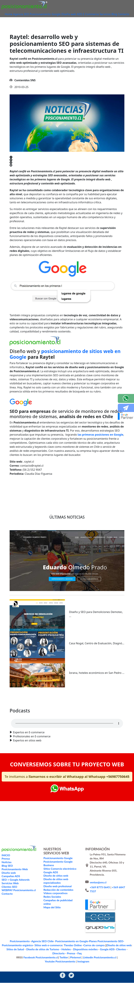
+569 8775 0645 (100, 893)
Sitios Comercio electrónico (59, 875)
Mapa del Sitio (52, 913)
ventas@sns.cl (98, 888)
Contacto (67, 20)
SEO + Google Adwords (15, 886)
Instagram (125, 959)
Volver (19, 492)
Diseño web (73, 14)
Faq (122, 955)
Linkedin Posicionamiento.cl (76, 959)
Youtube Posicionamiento (105, 959)
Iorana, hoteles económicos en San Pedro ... (96, 679)
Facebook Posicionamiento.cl (26, 959)
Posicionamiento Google (50, 14)
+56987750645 (117, 783)
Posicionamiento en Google (58, 947)
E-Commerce (97, 14)
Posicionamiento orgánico (116, 947)
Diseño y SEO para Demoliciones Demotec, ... (96, 620)
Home (12, 14)
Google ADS (80, 955)
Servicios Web (10, 889)
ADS (85, 14)
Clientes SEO (9, 893)
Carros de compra (67, 951)
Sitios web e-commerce (28, 951)
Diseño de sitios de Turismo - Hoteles (29, 955)
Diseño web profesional (57, 892)
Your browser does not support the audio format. (67, 729)
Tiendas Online (49, 951)
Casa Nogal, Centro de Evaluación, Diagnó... (96, 650)
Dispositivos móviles (61, 955)
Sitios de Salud (108, 951)
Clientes (92, 955)
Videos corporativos (55, 899)
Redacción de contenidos (58, 896)
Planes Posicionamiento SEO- (88, 947)
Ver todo (67, 704)
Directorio (103, 955)
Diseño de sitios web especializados (56, 887)
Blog (123, 14)
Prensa (114, 955)
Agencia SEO (25, 14)
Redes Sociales (52, 903)
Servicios (113, 14)
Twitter (45, 959)
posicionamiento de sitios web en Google (65, 361)
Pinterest (55, 959)
